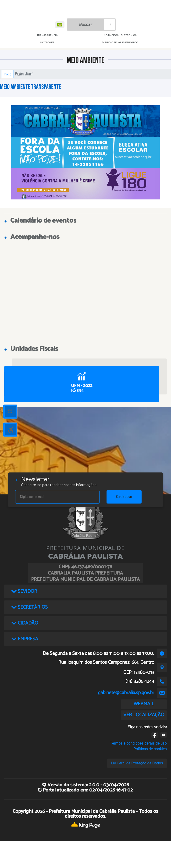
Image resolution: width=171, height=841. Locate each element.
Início (7, 74)
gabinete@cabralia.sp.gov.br (126, 693)
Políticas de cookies (150, 749)
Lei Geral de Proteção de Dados (137, 763)
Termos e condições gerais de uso (138, 743)
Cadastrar (124, 496)
